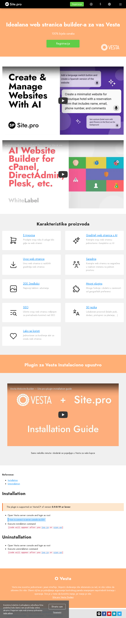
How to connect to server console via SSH (27, 519)
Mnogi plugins (94, 284)
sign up (57, 527)
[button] (77, 4)
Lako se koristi (31, 331)
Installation (13, 480)
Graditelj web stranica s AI (101, 235)
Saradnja (91, 259)
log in (45, 527)
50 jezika (91, 307)
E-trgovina (29, 235)
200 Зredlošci (31, 284)
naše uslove (8, 613)
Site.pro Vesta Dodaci (63, 597)
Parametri (57, 612)
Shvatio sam (57, 606)
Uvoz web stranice (34, 259)
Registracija (63, 44)
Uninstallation (14, 483)
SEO (25, 307)
